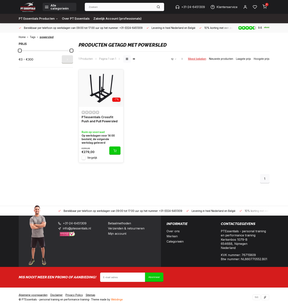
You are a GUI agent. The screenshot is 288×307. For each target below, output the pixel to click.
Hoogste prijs (261, 58)
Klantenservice (224, 7)
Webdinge (117, 299)
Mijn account (117, 233)
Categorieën (175, 241)
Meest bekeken (197, 58)
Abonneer (154, 277)
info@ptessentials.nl (77, 228)
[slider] (20, 50)
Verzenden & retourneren (126, 228)
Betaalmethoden (119, 223)
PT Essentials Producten (38, 18)
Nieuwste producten (221, 58)
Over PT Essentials (76, 18)
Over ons (173, 231)
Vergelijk (92, 157)
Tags (35, 37)
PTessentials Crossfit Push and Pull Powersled (100, 119)
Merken (172, 236)
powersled (47, 37)
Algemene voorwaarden (33, 295)
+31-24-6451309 (190, 7)
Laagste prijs (243, 58)
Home (24, 37)
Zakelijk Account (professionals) (117, 18)
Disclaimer (56, 295)
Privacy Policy (74, 295)
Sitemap (90, 295)
